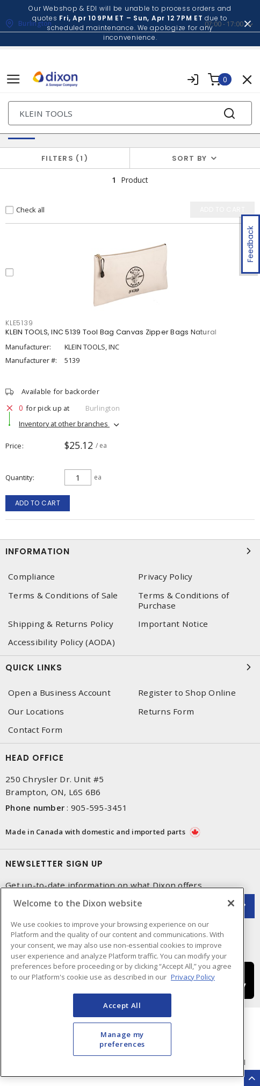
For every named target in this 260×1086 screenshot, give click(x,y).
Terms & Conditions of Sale (63, 595)
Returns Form (166, 711)
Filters (64, 158)
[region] (122, 982)
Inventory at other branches (64, 423)
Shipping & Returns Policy (60, 624)
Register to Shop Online (187, 693)
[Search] (130, 113)
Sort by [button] (189, 158)
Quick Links (130, 667)
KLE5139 (19, 322)
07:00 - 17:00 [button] (224, 23)
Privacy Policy (165, 576)
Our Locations (36, 711)
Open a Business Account (59, 693)
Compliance (31, 576)
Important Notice (173, 624)
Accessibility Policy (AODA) (61, 642)
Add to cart (38, 503)
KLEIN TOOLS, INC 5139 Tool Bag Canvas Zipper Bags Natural (110, 332)
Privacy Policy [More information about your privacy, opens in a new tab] (193, 977)
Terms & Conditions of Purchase (183, 600)
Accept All (122, 1005)
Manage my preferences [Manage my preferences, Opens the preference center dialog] (122, 1039)
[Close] (231, 903)
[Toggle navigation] (13, 79)
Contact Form (35, 730)
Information (130, 551)
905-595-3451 (99, 807)
